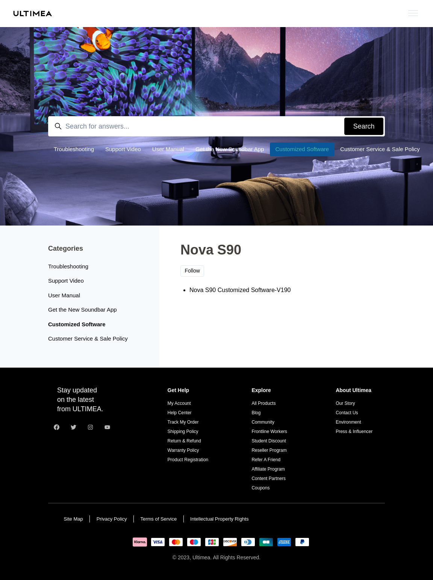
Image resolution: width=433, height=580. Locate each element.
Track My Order (183, 422)
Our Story (345, 403)
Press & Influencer (354, 431)
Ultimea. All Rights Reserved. (226, 557)
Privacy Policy (112, 519)
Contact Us (347, 412)
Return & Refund (184, 441)
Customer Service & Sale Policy (380, 149)
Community (262, 422)
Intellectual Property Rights (219, 519)
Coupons (260, 488)
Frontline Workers (269, 431)
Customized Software (302, 149)
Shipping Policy (183, 431)
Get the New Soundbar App (229, 149)
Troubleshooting (74, 149)
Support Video (123, 149)
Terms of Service (158, 519)
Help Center (180, 412)
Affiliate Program (268, 469)
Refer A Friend (265, 459)
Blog (255, 412)
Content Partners (268, 478)
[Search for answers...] (216, 126)
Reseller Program (268, 450)
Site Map (73, 519)
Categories (65, 248)
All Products (263, 403)
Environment (348, 422)
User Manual (168, 149)
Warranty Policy (183, 450)
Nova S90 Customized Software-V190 (240, 290)
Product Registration (188, 459)
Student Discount (268, 441)
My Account (179, 403)
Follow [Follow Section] (192, 271)
